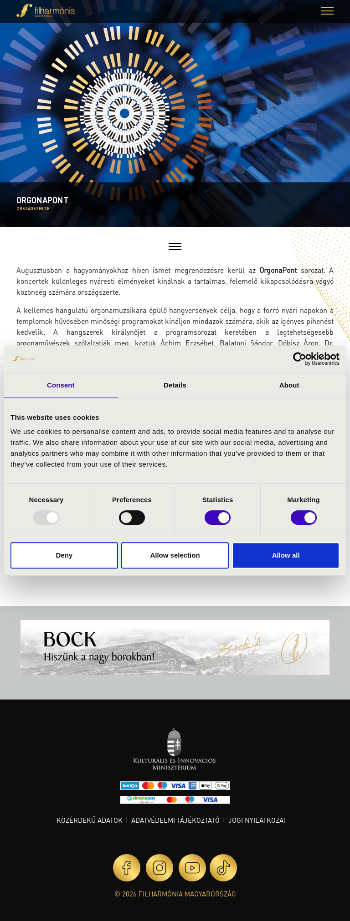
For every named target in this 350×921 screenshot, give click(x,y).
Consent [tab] (61, 385)
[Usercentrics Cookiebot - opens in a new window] (300, 359)
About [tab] (289, 385)
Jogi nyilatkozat (257, 820)
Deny (64, 555)
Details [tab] (175, 385)
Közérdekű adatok (90, 820)
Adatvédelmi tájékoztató (175, 820)
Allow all (286, 555)
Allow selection (175, 555)
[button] (327, 12)
